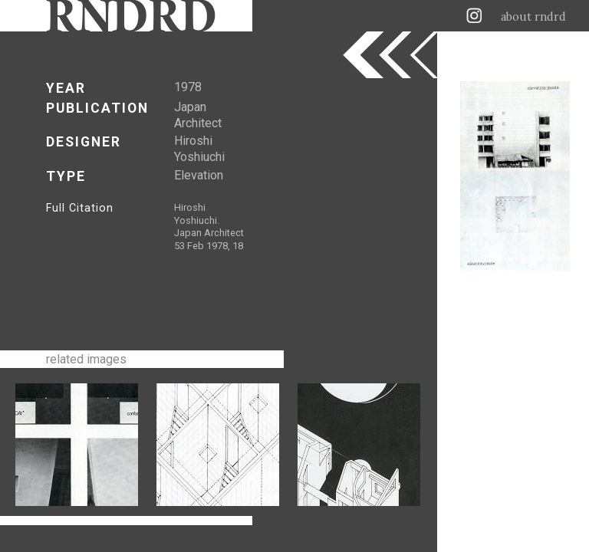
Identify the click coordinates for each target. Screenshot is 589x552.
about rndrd (533, 17)
